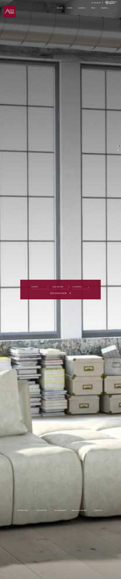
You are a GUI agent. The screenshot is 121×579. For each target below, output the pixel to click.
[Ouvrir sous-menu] (73, 8)
